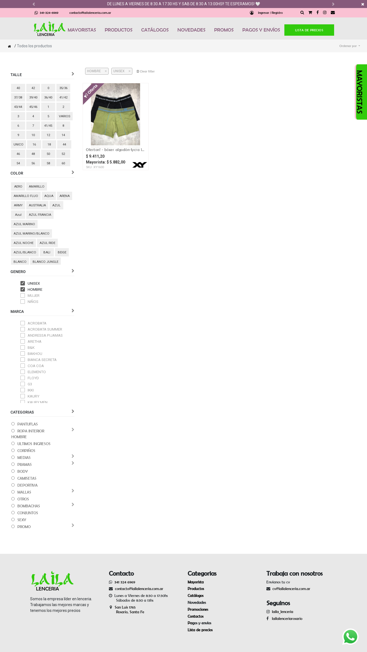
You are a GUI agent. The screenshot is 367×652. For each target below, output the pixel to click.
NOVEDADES (191, 30)
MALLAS (24, 492)
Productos (196, 588)
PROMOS (224, 30)
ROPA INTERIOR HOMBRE (27, 434)
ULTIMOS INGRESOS (34, 443)
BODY (22, 471)
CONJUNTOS (27, 513)
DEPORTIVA (27, 485)
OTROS (23, 499)
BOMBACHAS (28, 506)
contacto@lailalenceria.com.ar (90, 12)
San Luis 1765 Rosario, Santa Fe (126, 609)
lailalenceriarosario (286, 618)
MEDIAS (24, 457)
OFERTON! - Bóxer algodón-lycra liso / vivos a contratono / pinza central (115, 149)
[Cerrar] (104, 71)
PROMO (24, 526)
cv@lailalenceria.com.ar (291, 588)
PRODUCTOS (118, 30)
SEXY (21, 520)
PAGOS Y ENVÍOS (261, 30)
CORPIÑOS (26, 450)
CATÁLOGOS (155, 30)
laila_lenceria (282, 611)
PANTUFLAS (27, 424)
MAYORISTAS (82, 30)
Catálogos (195, 595)
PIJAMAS (24, 464)
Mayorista (196, 582)
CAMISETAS (26, 478)
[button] (349, 46)
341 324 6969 (124, 582)
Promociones (198, 609)
